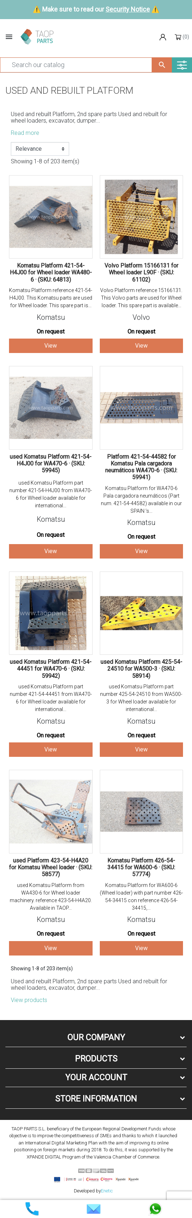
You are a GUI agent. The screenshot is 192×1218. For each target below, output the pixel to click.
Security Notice (128, 9)
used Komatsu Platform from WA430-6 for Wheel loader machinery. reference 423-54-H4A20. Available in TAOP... (51, 896)
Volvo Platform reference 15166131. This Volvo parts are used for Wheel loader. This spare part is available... (141, 297)
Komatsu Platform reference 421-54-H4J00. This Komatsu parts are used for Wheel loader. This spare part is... (50, 297)
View (50, 345)
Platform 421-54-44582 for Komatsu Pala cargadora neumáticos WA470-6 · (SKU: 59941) (141, 467)
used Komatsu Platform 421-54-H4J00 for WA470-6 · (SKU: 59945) (50, 463)
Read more (25, 132)
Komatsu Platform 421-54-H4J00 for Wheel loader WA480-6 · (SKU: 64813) (51, 272)
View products (29, 1000)
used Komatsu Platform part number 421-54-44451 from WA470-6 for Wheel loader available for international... (51, 698)
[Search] (76, 64)
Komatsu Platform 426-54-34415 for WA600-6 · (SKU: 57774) (141, 867)
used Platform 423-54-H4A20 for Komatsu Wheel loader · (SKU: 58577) (50, 867)
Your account (96, 1077)
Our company (96, 1037)
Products (96, 1059)
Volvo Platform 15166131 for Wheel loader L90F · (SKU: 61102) (141, 272)
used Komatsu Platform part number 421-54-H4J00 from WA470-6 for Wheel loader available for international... (50, 494)
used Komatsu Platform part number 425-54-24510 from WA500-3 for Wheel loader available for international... (141, 698)
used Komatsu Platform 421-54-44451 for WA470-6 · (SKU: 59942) (50, 668)
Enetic (107, 1190)
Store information (96, 1099)
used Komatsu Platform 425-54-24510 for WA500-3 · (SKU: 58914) (141, 668)
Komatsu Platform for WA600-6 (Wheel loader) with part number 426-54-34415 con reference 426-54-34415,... (141, 896)
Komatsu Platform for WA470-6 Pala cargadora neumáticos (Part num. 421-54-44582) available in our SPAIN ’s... (141, 499)
